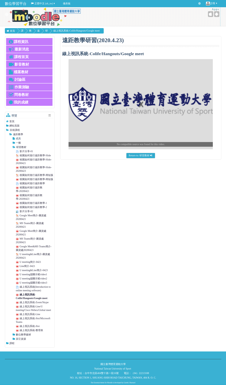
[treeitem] (30, 121)
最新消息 (19, 49)
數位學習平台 (16, 4)
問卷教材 (19, 95)
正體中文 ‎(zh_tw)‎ (43, 3)
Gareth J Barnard (129, 383)
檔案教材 (18, 72)
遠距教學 (18, 134)
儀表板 (67, 3)
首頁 (11, 121)
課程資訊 (18, 42)
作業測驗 (19, 87)
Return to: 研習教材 (141, 155)
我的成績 (18, 102)
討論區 (17, 79)
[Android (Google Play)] (216, 14)
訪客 (212, 4)
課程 (11, 343)
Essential (97, 383)
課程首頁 (19, 57)
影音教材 (19, 64)
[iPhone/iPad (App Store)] (210, 14)
